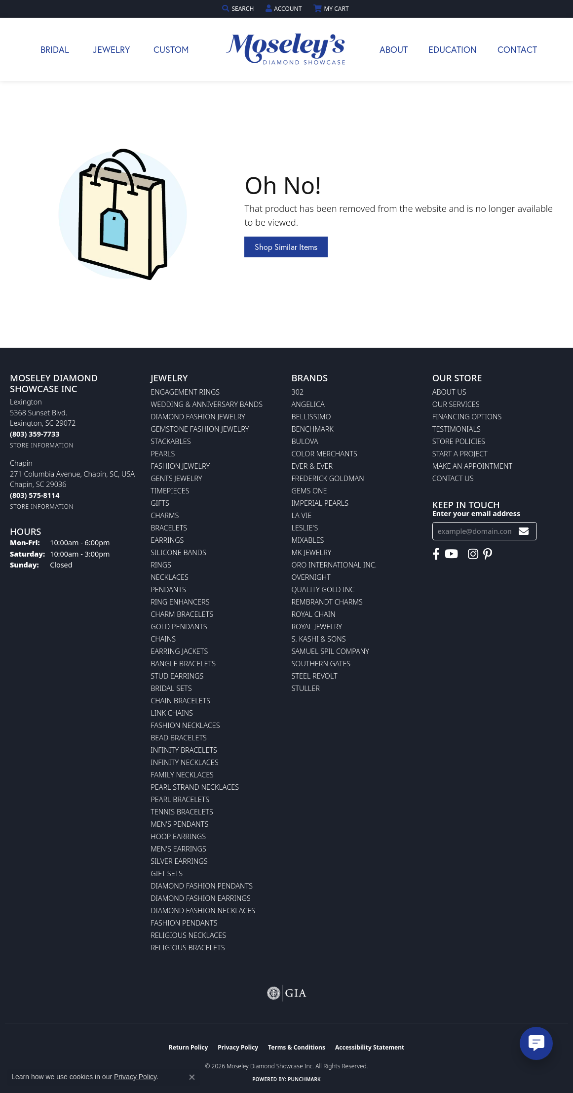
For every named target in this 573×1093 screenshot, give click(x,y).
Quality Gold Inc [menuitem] (323, 589)
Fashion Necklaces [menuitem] (185, 725)
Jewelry (111, 49)
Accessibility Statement (369, 1047)
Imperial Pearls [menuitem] (320, 503)
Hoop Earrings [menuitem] (178, 836)
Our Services (456, 404)
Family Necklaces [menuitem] (182, 774)
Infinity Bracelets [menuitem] (184, 750)
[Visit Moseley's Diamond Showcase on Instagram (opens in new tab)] (473, 554)
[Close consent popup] (192, 1077)
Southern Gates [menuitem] (321, 663)
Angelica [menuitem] (308, 404)
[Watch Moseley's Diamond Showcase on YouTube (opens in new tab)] (451, 554)
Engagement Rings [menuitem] (185, 392)
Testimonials (456, 429)
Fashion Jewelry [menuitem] (180, 466)
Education (452, 49)
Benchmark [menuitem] (313, 429)
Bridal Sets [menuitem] (171, 688)
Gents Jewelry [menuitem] (176, 478)
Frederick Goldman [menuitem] (328, 478)
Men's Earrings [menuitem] (178, 848)
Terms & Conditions (296, 1047)
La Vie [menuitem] (302, 515)
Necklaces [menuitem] (170, 577)
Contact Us (453, 478)
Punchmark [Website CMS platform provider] (304, 1079)
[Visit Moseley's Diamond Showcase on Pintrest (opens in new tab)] (487, 554)
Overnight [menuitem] (311, 577)
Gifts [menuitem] (160, 503)
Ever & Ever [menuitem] (312, 466)
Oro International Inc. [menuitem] (334, 564)
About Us (449, 392)
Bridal (54, 49)
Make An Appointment (472, 466)
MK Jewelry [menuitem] (312, 552)
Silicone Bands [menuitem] (178, 552)
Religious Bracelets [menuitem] (188, 947)
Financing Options (467, 416)
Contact (517, 49)
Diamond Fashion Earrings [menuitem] (200, 898)
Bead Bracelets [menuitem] (179, 737)
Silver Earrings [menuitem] (179, 861)
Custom (171, 49)
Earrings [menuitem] (167, 540)
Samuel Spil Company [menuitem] (331, 651)
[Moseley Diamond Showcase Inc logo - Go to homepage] (286, 49)
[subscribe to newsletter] (523, 531)
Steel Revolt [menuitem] (315, 676)
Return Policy (188, 1047)
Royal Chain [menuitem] (314, 614)
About (394, 49)
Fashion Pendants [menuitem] (184, 923)
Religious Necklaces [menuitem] (188, 935)
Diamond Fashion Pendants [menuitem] (202, 886)
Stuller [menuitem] (306, 688)
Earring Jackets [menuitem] (179, 651)
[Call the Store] (34, 434)
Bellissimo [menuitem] (311, 416)
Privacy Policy (238, 1047)
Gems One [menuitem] (309, 490)
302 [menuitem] (298, 392)
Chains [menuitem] (163, 639)
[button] (239, 8)
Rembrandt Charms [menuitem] (327, 602)
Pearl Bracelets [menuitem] (180, 799)
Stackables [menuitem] (171, 441)
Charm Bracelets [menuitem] (182, 614)
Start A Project (460, 453)
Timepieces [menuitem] (170, 490)
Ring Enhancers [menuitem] (180, 602)
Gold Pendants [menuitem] (179, 626)
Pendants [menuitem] (168, 589)
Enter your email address (476, 513)
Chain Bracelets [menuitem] (180, 700)
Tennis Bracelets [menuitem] (182, 811)
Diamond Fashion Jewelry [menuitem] (198, 416)
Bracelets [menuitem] (169, 527)
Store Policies (458, 441)
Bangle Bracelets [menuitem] (183, 663)
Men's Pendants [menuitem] (179, 824)
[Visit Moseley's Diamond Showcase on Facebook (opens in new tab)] (436, 554)
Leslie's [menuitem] (305, 527)
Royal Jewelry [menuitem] (317, 626)
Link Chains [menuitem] (172, 713)
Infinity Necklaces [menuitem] (184, 762)
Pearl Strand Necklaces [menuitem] (195, 787)
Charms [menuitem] (165, 515)
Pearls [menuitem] (163, 453)
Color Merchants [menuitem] (324, 453)
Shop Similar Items (286, 247)
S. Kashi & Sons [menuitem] (319, 639)
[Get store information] (42, 445)
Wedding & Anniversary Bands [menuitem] (207, 404)
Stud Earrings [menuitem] (177, 676)
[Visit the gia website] (286, 993)
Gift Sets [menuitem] (167, 873)
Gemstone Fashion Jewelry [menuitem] (200, 429)
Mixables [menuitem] (308, 540)
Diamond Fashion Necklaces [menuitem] (203, 910)
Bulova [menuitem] (305, 441)
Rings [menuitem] (161, 564)
